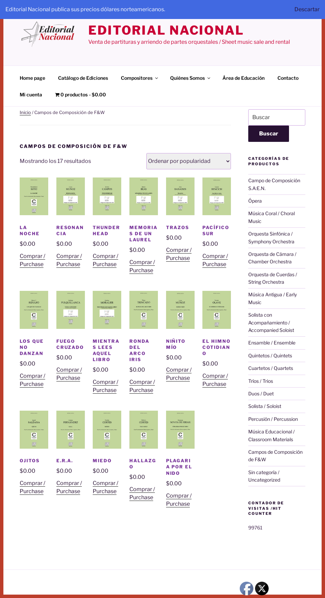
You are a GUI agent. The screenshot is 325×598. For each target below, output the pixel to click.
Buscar (268, 133)
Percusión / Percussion (273, 419)
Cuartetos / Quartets (270, 368)
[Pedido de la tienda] (188, 161)
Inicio (25, 112)
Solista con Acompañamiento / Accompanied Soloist (271, 322)
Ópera (255, 201)
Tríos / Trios (260, 381)
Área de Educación (243, 78)
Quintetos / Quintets (270, 355)
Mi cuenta (31, 94)
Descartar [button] (307, 9)
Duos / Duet (261, 393)
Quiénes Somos (190, 78)
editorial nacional (166, 30)
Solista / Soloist (264, 406)
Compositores (140, 78)
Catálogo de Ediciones (83, 78)
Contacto (288, 78)
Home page (32, 78)
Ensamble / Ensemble (271, 342)
